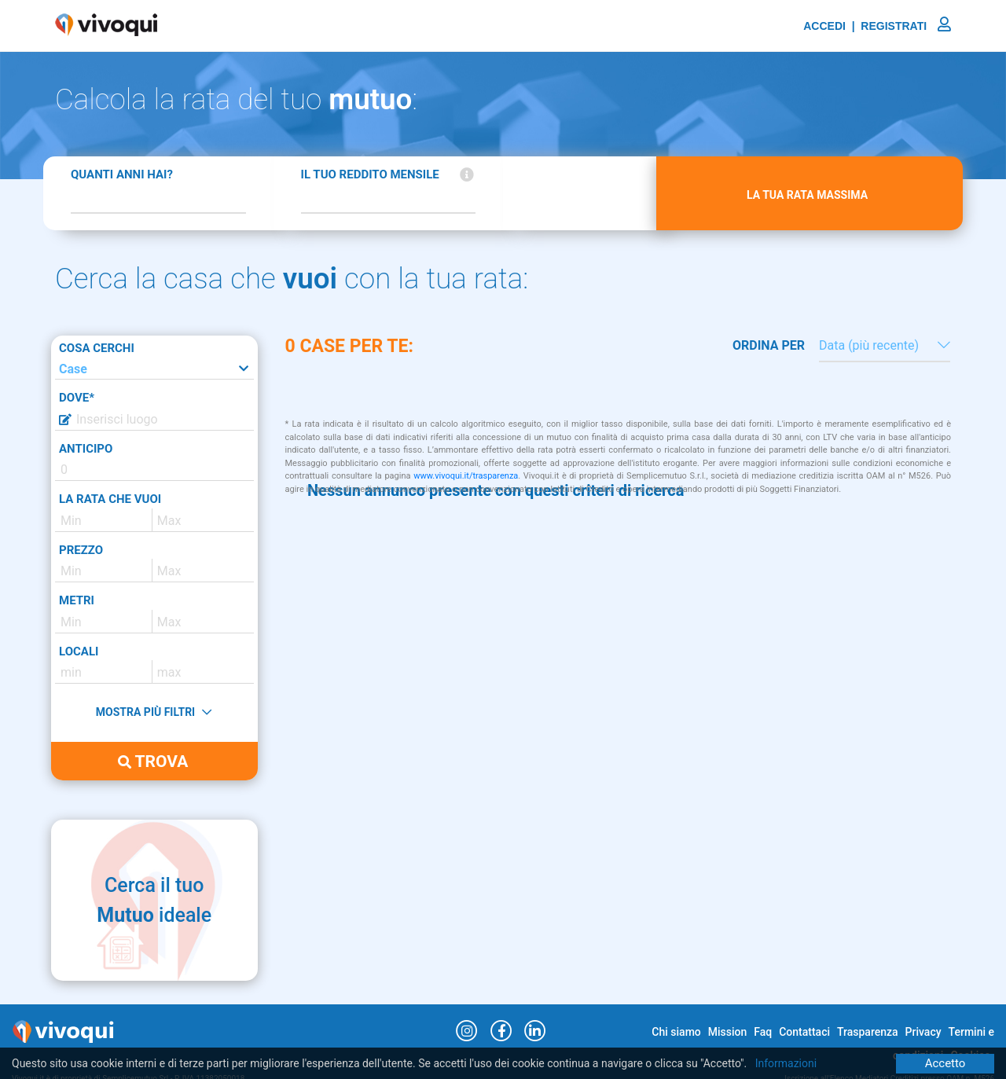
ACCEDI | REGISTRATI (877, 26)
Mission (727, 1032)
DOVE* (76, 398)
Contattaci (804, 1032)
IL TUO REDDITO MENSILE (370, 174)
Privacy (923, 1032)
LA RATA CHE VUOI (110, 499)
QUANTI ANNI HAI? (122, 174)
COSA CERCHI (96, 348)
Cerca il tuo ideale (154, 900)
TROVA (153, 761)
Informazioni (786, 1063)
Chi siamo (676, 1032)
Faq (763, 1032)
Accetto (945, 1063)
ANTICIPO (85, 449)
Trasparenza (867, 1032)
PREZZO (81, 550)
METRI (76, 600)
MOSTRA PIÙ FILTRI (153, 712)
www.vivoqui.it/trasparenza (465, 476)
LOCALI (78, 651)
